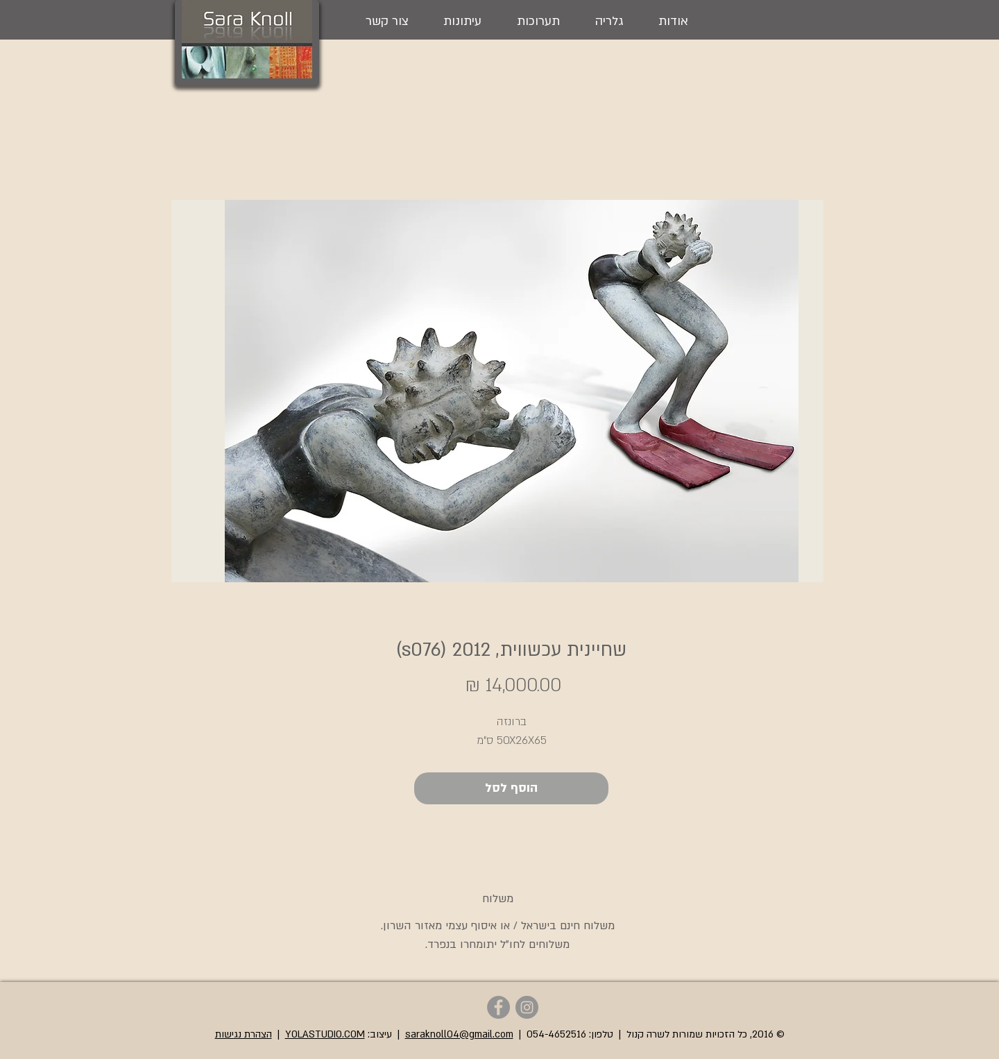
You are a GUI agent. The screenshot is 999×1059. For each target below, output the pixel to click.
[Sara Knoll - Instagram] (526, 1007)
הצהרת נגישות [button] (243, 1034)
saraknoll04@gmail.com (459, 1034)
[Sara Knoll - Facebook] (498, 1007)
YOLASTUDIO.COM (325, 1034)
